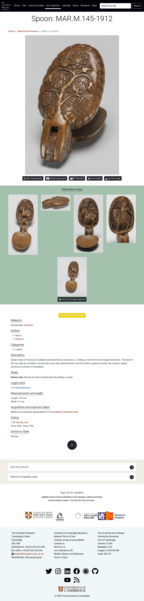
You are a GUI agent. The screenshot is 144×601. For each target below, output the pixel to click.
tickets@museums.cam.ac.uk (29, 554)
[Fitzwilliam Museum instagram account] (58, 571)
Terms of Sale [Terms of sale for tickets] (60, 557)
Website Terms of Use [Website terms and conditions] (64, 536)
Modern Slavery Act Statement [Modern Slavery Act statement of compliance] (69, 554)
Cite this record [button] (19, 467)
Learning (66, 5)
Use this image (113, 178)
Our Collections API (63, 550)
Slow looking (94, 178)
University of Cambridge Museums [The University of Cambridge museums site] (70, 533)
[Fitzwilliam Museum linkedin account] (76, 571)
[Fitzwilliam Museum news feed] (76, 579)
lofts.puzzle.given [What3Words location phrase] (33, 557)
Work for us (59, 547)
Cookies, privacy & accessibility (69, 540)
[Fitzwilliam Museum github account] (95, 571)
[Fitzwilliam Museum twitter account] (49, 571)
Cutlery (18, 349)
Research (85, 5)
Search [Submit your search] (137, 5)
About (75, 5)
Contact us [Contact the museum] (59, 543)
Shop (94, 5)
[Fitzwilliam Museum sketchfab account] (86, 571)
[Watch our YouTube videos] (67, 579)
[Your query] (115, 6)
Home (17, 5)
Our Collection (53, 5)
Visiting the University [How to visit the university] (108, 536)
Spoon (18, 335)
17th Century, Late (19, 422)
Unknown (28, 325)
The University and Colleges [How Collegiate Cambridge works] (111, 533)
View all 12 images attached (72, 299)
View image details (33, 178)
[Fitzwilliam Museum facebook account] (67, 571)
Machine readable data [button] (24, 476)
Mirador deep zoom (56, 178)
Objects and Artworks (27, 31)
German (15, 436)
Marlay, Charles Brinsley (66, 412)
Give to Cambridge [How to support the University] (106, 540)
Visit (24, 5)
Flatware (19, 339)
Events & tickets (36, 5)
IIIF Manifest (77, 178)
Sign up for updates (72, 492)
